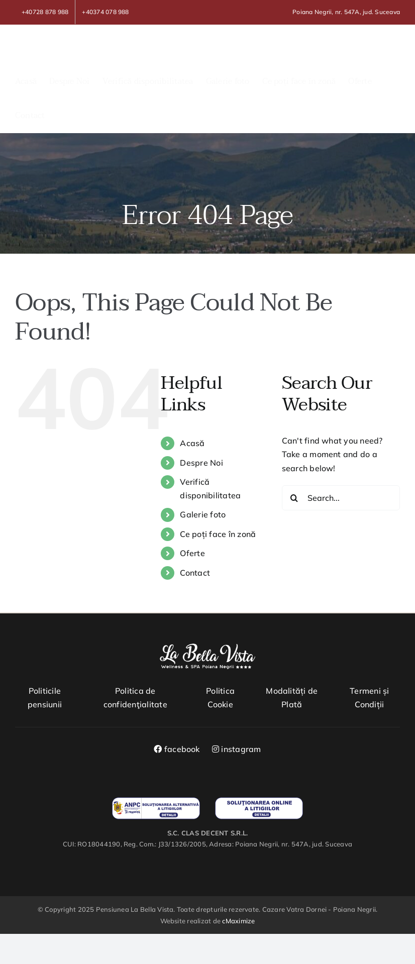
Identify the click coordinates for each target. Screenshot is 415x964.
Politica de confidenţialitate (135, 698)
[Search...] (341, 497)
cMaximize (238, 921)
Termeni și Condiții (369, 698)
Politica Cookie (220, 698)
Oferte (192, 553)
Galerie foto (203, 514)
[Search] (294, 497)
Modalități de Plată (292, 698)
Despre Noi (201, 463)
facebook (176, 749)
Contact (195, 573)
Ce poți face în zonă (218, 534)
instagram (236, 749)
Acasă (192, 443)
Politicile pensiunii (45, 698)
